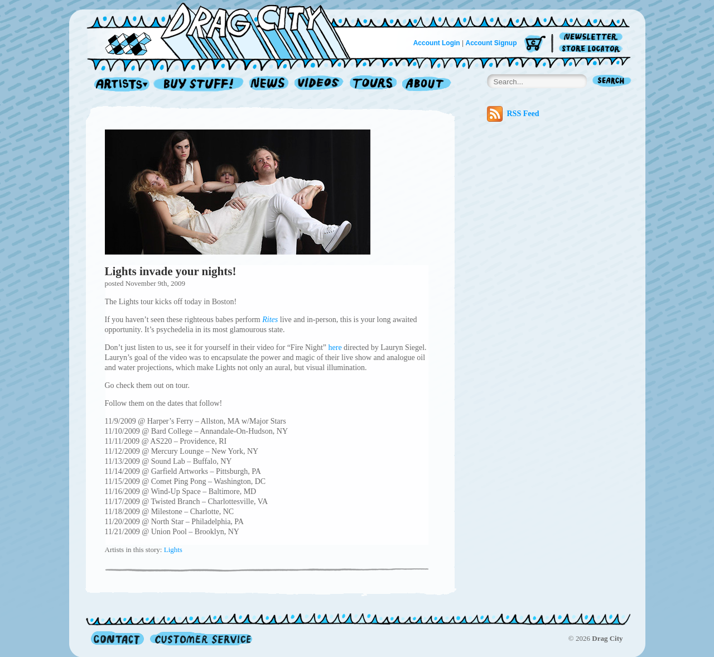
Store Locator (593, 49)
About (426, 84)
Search (612, 82)
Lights (173, 549)
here (335, 347)
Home (225, 30)
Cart (535, 44)
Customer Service (200, 638)
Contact (117, 638)
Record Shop (199, 84)
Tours (373, 84)
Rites (270, 319)
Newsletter (593, 37)
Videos (319, 84)
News (269, 84)
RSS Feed (513, 114)
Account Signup (491, 43)
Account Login (436, 43)
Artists (118, 84)
